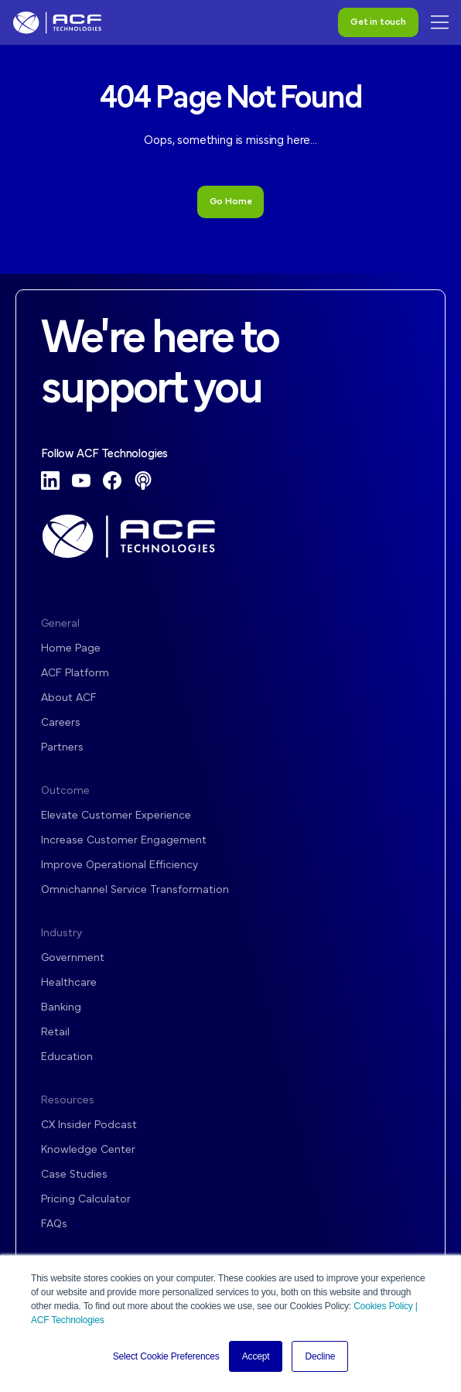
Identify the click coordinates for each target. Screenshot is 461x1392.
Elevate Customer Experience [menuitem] (116, 816)
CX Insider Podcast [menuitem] (89, 1125)
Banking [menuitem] (61, 1008)
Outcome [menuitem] (65, 791)
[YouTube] (81, 480)
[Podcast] (143, 480)
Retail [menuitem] (55, 1033)
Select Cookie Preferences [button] (166, 1356)
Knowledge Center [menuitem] (88, 1150)
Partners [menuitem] (62, 748)
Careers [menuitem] (60, 723)
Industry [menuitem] (61, 934)
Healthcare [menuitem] (69, 983)
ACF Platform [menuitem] (75, 674)
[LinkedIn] (50, 480)
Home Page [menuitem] (71, 649)
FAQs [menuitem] (54, 1224)
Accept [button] (256, 1356)
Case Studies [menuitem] (74, 1175)
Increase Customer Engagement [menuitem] (124, 841)
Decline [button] (320, 1356)
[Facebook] (112, 480)
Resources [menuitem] (67, 1101)
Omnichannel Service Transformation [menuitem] (135, 890)
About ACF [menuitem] (69, 698)
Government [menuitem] (72, 958)
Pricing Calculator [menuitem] (86, 1200)
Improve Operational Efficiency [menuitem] (119, 865)
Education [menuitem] (67, 1057)
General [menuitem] (60, 624)
